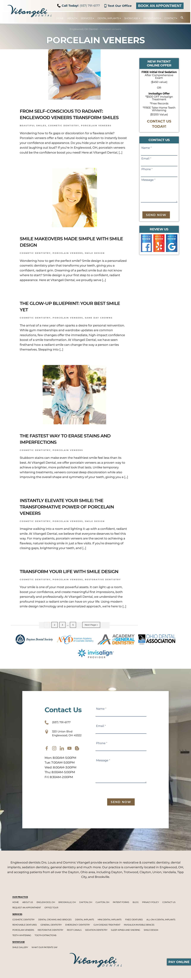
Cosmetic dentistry (63, 132)
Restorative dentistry (103, 592)
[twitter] (62, 764)
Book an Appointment (160, 6)
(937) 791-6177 (78, 5)
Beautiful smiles (33, 132)
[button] (181, 17)
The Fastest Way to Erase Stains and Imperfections (68, 445)
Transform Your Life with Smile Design (68, 580)
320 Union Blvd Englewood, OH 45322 (68, 748)
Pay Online (179, 962)
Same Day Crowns (99, 324)
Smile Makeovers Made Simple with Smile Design (73, 247)
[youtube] (69, 764)
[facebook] (47, 764)
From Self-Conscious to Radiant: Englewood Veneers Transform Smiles (70, 117)
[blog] (77, 764)
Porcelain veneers (96, 132)
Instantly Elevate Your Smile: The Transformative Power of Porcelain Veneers (70, 513)
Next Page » (91, 638)
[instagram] (54, 764)
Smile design (95, 259)
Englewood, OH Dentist (84, 29)
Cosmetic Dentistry (35, 527)
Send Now (156, 215)
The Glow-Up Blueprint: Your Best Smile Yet (71, 312)
